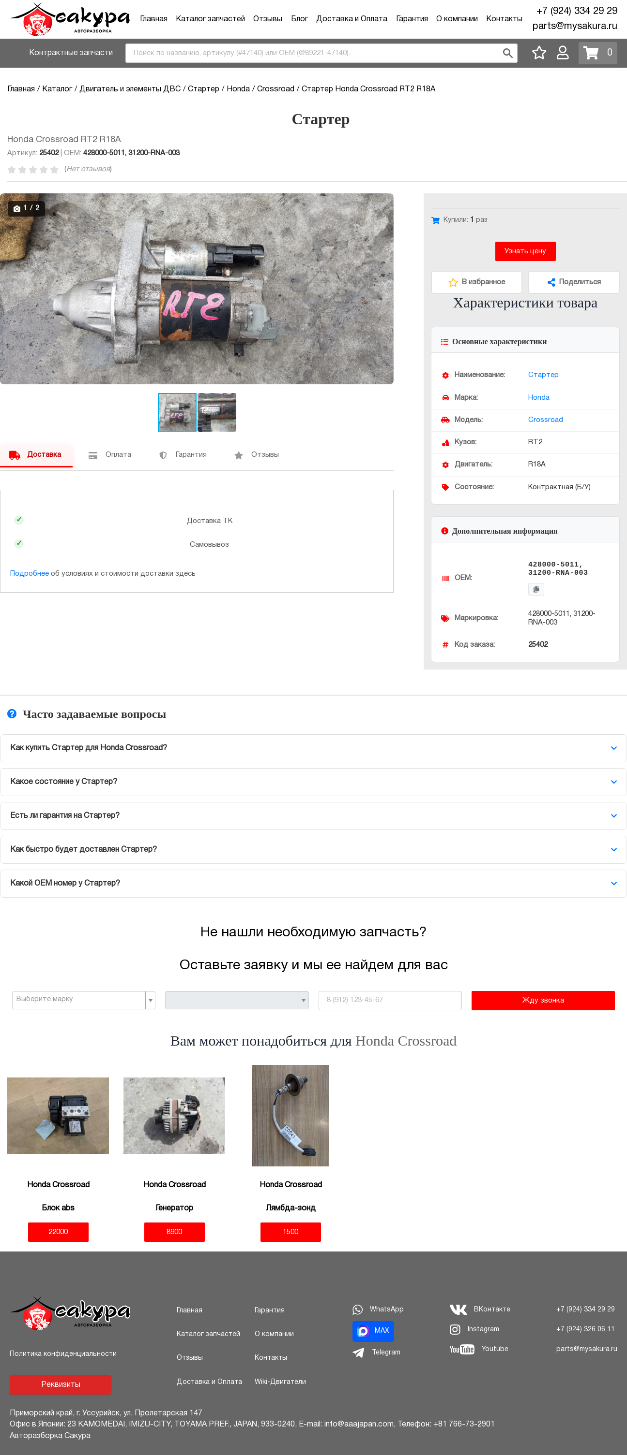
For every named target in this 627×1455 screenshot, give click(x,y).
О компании (457, 19)
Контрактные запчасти (71, 53)
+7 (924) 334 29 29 (576, 11)
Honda (539, 397)
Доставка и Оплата (351, 19)
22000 (58, 1232)
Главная (154, 19)
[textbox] (79, 999)
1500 (290, 1232)
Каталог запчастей (210, 19)
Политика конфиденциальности (63, 1354)
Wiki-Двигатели (280, 1382)
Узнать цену (525, 251)
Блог (299, 19)
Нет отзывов (88, 169)
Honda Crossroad (406, 1040)
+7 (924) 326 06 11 (585, 1329)
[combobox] (321, 53)
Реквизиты (60, 1385)
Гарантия (412, 19)
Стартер (543, 375)
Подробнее (29, 573)
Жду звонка (543, 1000)
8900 (174, 1232)
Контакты (504, 19)
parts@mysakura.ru (575, 26)
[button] (385, 202)
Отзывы (267, 19)
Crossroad (545, 420)
